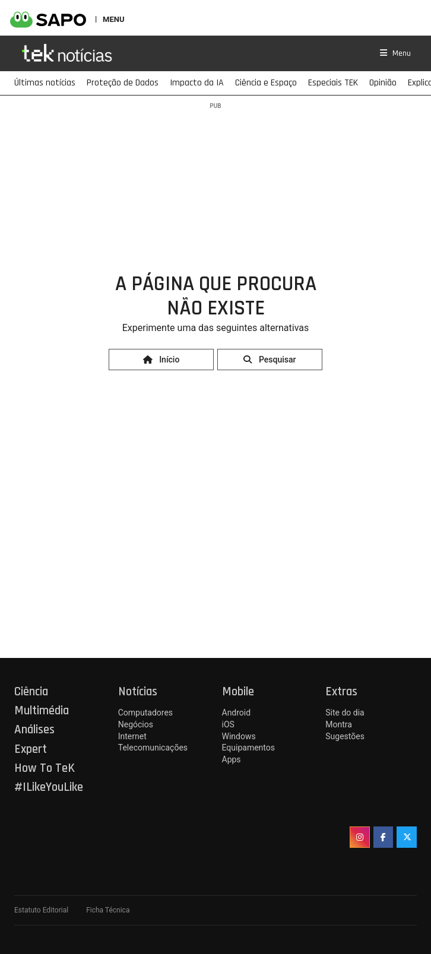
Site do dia (344, 712)
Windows (239, 736)
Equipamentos (248, 747)
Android (236, 712)
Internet (132, 736)
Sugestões (345, 736)
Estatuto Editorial (41, 910)
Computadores (145, 712)
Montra (338, 724)
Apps (231, 759)
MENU (113, 19)
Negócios (135, 724)
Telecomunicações (153, 747)
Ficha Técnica (107, 910)
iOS (228, 724)
